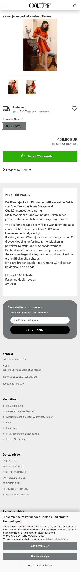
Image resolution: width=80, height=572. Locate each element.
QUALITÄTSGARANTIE (14, 472)
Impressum (12, 428)
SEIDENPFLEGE (11, 483)
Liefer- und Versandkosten (20, 411)
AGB (8, 422)
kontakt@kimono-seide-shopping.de (22, 369)
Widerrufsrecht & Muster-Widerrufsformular (29, 417)
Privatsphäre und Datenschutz (22, 433)
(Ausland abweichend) (41, 112)
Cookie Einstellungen (17, 439)
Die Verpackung (14, 405)
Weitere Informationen (40, 565)
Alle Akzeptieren (40, 546)
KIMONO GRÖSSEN (13, 466)
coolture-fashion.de (13, 383)
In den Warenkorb (36, 156)
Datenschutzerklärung (56, 539)
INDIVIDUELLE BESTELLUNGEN (20, 376)
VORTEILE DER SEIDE (14, 477)
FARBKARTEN (10, 461)
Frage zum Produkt (18, 170)
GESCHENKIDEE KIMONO (16, 494)
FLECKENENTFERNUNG (16, 488)
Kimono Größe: (13, 119)
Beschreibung (17, 195)
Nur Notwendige (40, 556)
